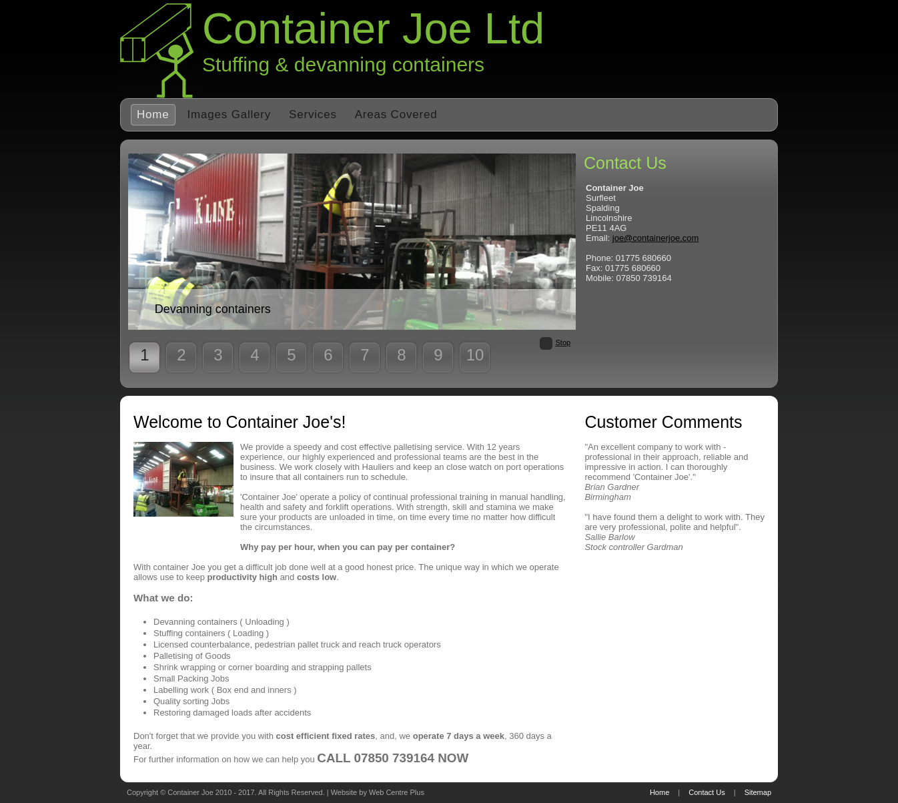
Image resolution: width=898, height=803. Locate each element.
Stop (563, 342)
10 (475, 355)
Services (313, 114)
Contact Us (707, 792)
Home (153, 114)
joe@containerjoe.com (655, 238)
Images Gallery (229, 114)
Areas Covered (396, 114)
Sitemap (758, 792)
